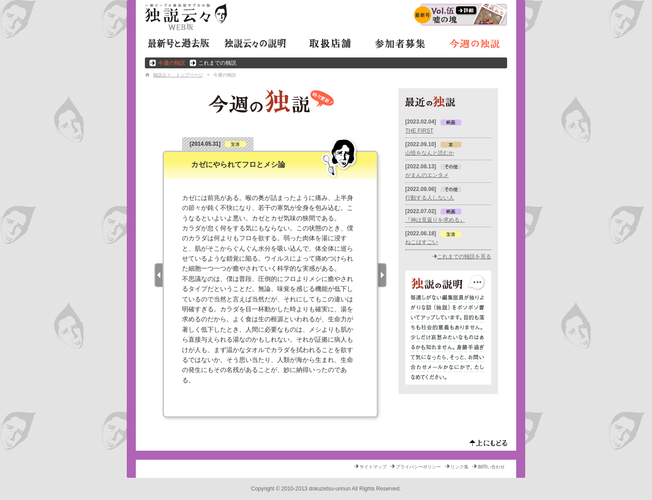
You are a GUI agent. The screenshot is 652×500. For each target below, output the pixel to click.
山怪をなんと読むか (429, 153)
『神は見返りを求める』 (435, 220)
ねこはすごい (421, 242)
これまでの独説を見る (464, 256)
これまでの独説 (217, 63)
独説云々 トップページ (178, 74)
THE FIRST (419, 131)
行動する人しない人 (429, 198)
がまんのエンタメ (427, 175)
